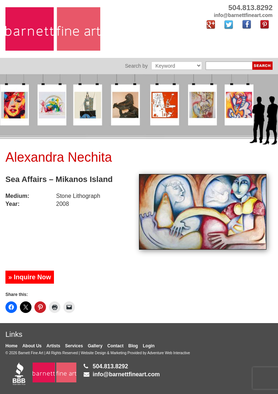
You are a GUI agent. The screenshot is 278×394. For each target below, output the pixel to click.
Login (149, 345)
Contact (116, 345)
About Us (32, 345)
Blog (133, 345)
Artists (53, 345)
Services (74, 345)
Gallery (95, 345)
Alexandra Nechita (58, 157)
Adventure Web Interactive (168, 353)
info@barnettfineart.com (126, 374)
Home (11, 345)
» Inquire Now (29, 277)
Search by (136, 66)
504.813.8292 (110, 366)
